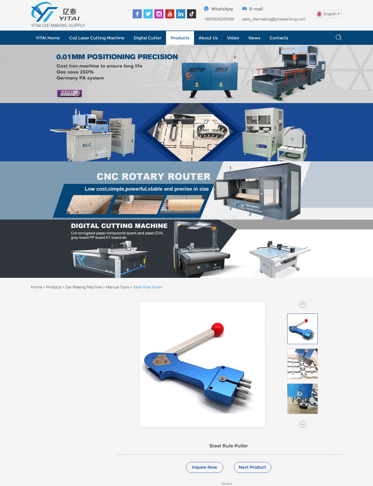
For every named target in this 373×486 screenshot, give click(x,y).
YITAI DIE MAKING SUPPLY (58, 25)
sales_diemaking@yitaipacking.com (274, 19)
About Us (208, 37)
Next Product (252, 467)
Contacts (279, 37)
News (254, 37)
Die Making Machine (84, 287)
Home (36, 287)
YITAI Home (48, 37)
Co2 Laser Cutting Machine (96, 37)
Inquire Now (204, 467)
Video (233, 37)
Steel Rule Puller (147, 287)
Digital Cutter (147, 37)
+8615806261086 (219, 19)
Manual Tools (117, 287)
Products (180, 37)
